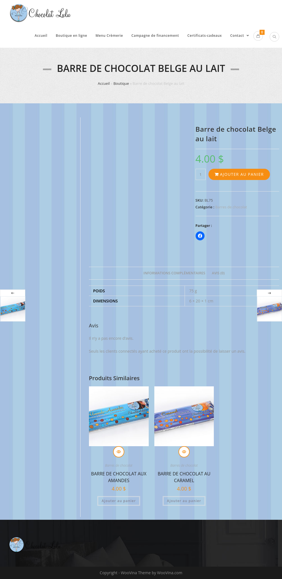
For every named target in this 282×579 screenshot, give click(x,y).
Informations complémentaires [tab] (174, 273)
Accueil (104, 83)
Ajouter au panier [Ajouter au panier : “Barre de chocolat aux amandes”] (119, 500)
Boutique (121, 83)
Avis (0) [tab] (218, 273)
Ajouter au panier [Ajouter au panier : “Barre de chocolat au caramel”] (184, 500)
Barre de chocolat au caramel (184, 476)
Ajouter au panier (242, 174)
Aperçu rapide (119, 452)
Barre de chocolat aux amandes (118, 476)
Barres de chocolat (231, 206)
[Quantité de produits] (201, 174)
